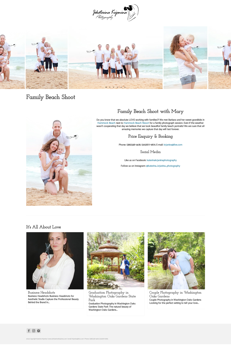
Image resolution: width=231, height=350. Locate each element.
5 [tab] (121, 87)
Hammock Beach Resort (137, 123)
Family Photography (58, 103)
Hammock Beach (106, 123)
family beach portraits (47, 210)
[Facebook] (29, 330)
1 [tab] (106, 87)
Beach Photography (43, 103)
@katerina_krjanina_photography (163, 166)
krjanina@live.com (173, 145)
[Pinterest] (38, 330)
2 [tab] (110, 87)
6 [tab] (125, 87)
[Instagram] (34, 330)
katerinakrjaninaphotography (162, 160)
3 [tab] (113, 87)
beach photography (34, 210)
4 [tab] (117, 87)
